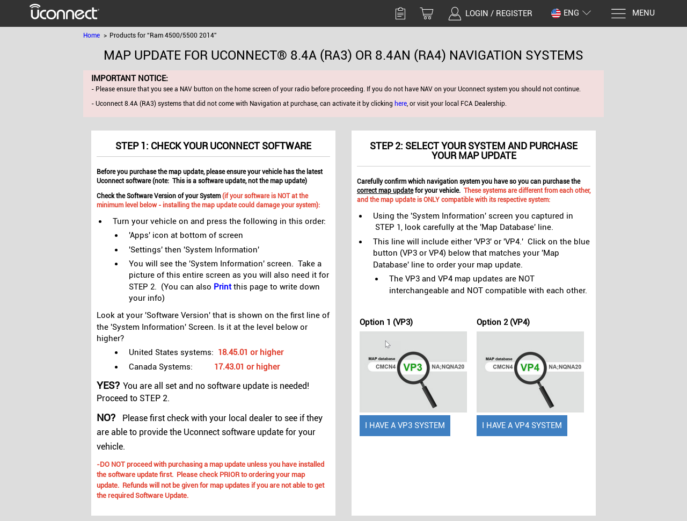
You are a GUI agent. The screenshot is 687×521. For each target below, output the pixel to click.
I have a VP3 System (405, 425)
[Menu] (632, 14)
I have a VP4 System (522, 425)
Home (91, 35)
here (400, 103)
